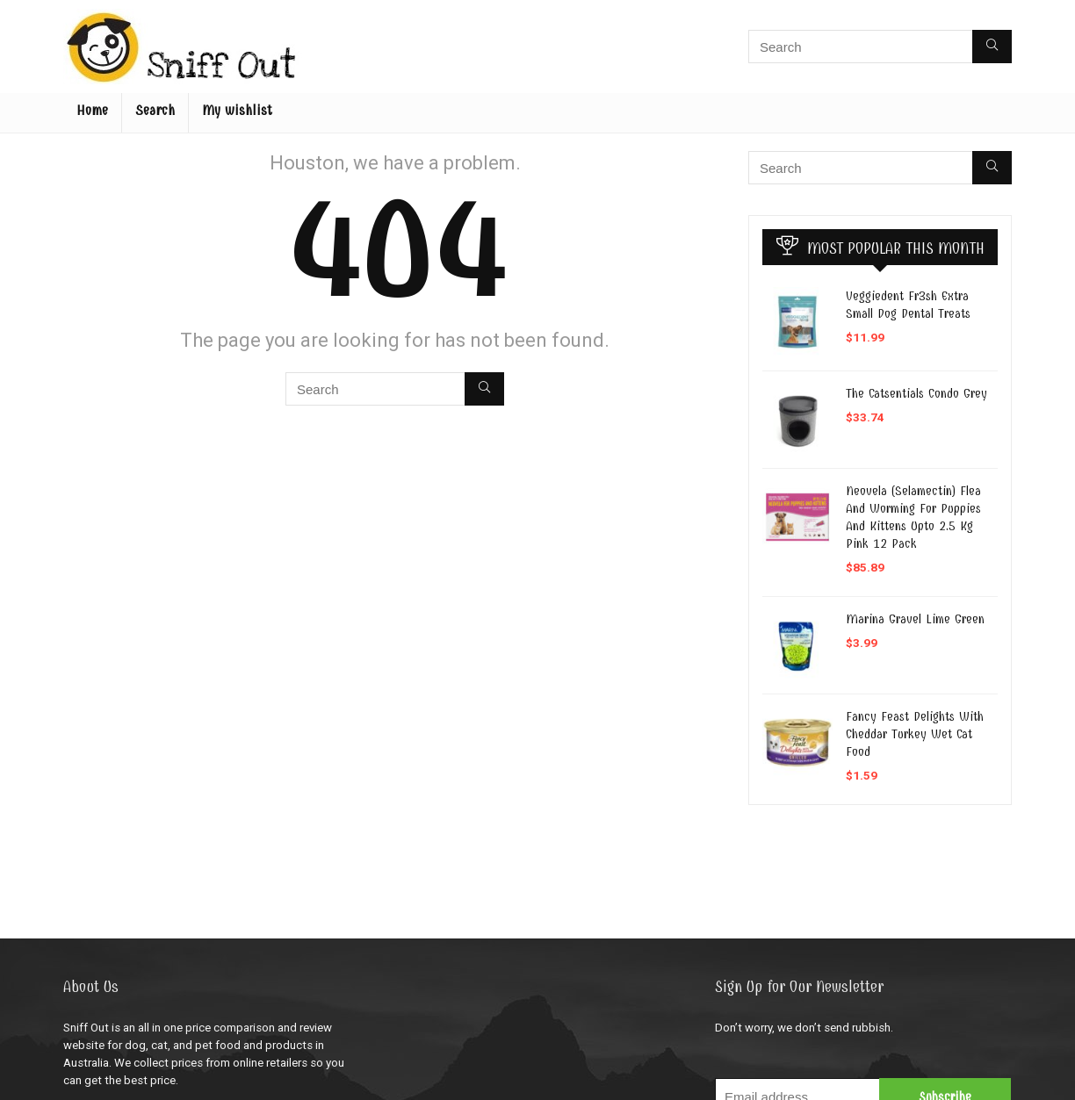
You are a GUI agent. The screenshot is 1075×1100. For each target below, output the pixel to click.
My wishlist (237, 110)
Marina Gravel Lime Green (915, 619)
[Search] (992, 46)
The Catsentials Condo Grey (916, 393)
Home (92, 110)
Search (155, 110)
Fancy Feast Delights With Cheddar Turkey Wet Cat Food (915, 733)
